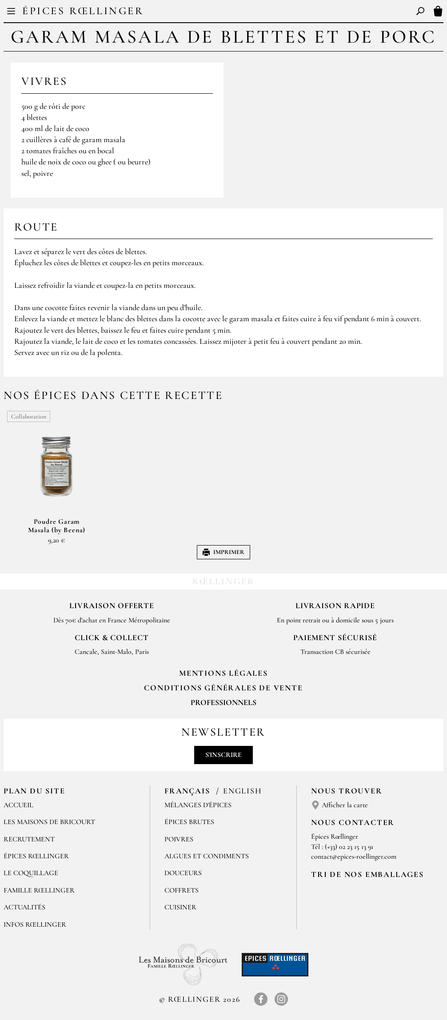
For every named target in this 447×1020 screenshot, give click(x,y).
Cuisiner (180, 907)
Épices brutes (189, 821)
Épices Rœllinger (83, 10)
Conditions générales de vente (223, 688)
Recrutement (29, 839)
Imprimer (223, 552)
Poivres (178, 839)
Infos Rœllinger (35, 924)
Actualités (24, 907)
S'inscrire (223, 754)
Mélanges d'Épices (197, 805)
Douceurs (183, 873)
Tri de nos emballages (367, 874)
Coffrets (181, 890)
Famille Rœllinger (39, 890)
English (242, 791)
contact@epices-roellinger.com (353, 856)
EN (232, 12)
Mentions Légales (223, 673)
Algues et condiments (206, 856)
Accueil (18, 805)
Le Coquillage (31, 873)
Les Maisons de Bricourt (49, 821)
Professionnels (223, 702)
